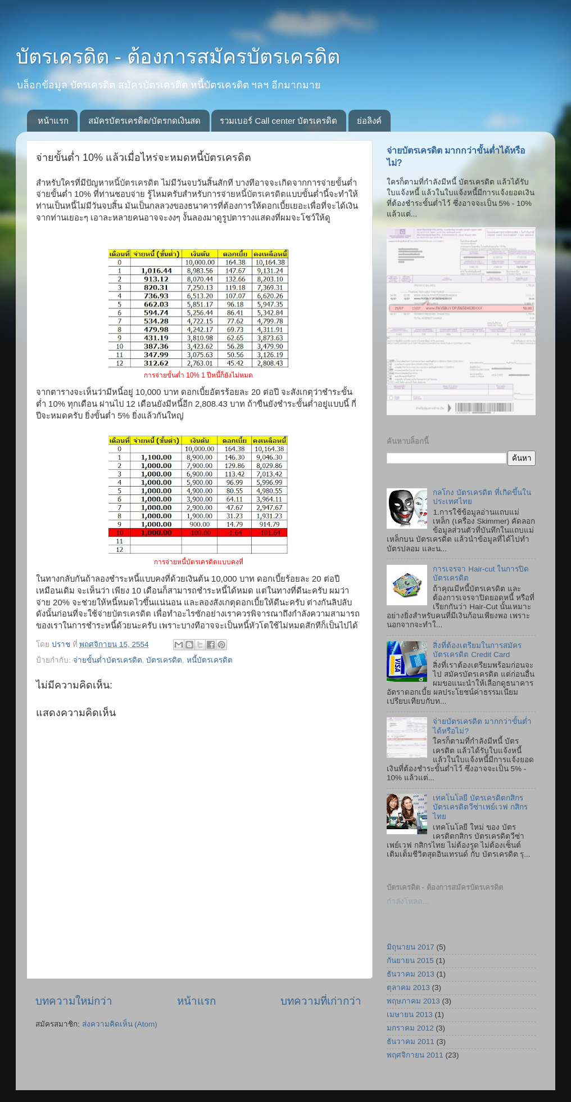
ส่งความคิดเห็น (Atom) (119, 1024)
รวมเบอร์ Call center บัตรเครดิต (278, 120)
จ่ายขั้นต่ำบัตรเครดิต (107, 660)
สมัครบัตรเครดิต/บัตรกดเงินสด (144, 120)
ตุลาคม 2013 (408, 987)
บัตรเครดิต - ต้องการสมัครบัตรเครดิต (178, 56)
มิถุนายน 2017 (410, 947)
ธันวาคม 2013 (410, 974)
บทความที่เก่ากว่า (320, 1001)
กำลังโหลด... (408, 901)
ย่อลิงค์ (369, 120)
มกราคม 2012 (410, 1028)
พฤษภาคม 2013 (413, 1001)
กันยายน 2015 (410, 960)
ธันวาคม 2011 (410, 1041)
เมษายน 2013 (410, 1014)
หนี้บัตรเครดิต (210, 660)
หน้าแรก (53, 120)
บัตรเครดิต (164, 660)
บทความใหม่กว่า (73, 1001)
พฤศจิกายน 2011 (415, 1055)
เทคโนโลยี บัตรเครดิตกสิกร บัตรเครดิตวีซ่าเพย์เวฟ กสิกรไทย (480, 807)
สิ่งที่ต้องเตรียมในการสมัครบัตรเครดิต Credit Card (477, 650)
